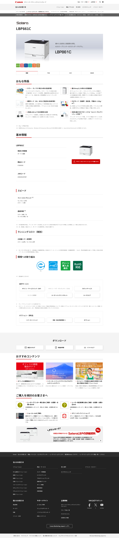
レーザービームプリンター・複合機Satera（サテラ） (38, 11)
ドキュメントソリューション (20, 491)
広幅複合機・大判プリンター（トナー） (77, 11)
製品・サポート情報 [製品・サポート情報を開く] (82, 2)
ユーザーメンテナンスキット (59, 295)
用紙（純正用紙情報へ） (59, 320)
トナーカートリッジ (32, 320)
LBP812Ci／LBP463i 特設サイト (40, 14)
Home (14, 454)
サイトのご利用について (35, 536)
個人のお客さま (18, 500)
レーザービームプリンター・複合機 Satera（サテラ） (64, 454)
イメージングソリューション (20, 484)
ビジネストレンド (87, 7)
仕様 (70, 73)
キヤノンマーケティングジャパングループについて (70, 505)
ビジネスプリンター (43, 454)
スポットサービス (87, 288)
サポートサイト (42, 500)
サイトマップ (24, 536)
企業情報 (64, 500)
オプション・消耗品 (81, 14)
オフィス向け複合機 (20, 11)
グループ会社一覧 (65, 510)
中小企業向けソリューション (20, 472)
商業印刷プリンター (42, 481)
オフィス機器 (40, 484)
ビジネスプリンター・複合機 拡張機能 (59, 11)
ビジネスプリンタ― (42, 475)
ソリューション (60, 7)
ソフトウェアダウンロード (43, 512)
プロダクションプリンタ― (43, 478)
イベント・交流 (17, 516)
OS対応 (96, 14)
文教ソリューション (18, 481)
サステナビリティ (65, 514)
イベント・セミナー (98, 7)
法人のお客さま (20, 7)
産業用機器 (39, 491)
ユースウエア (87, 295)
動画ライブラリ (28, 14)
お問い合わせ (16, 536)
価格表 (92, 73)
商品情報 (15, 504)
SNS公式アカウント (96, 500)
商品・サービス (70, 7)
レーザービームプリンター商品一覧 (56, 14)
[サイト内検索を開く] (100, 2)
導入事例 (78, 7)
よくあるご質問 (41, 504)
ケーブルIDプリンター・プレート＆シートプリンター (99, 11)
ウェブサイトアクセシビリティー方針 (68, 536)
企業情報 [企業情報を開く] (93, 2)
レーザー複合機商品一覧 (70, 14)
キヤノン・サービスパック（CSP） (32, 288)
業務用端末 (39, 488)
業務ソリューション (18, 494)
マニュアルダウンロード (43, 508)
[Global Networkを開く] (103, 2)
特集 (14, 512)
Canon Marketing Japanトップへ (59, 526)
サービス (15, 508)
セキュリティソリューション (20, 488)
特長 (48, 73)
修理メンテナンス (41, 516)
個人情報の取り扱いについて (50, 536)
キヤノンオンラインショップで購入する (87, 161)
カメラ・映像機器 (41, 472)
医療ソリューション (18, 478)
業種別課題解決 (19, 14)
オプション (87, 320)
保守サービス (90, 14)
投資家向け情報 (65, 518)
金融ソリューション (18, 475)
